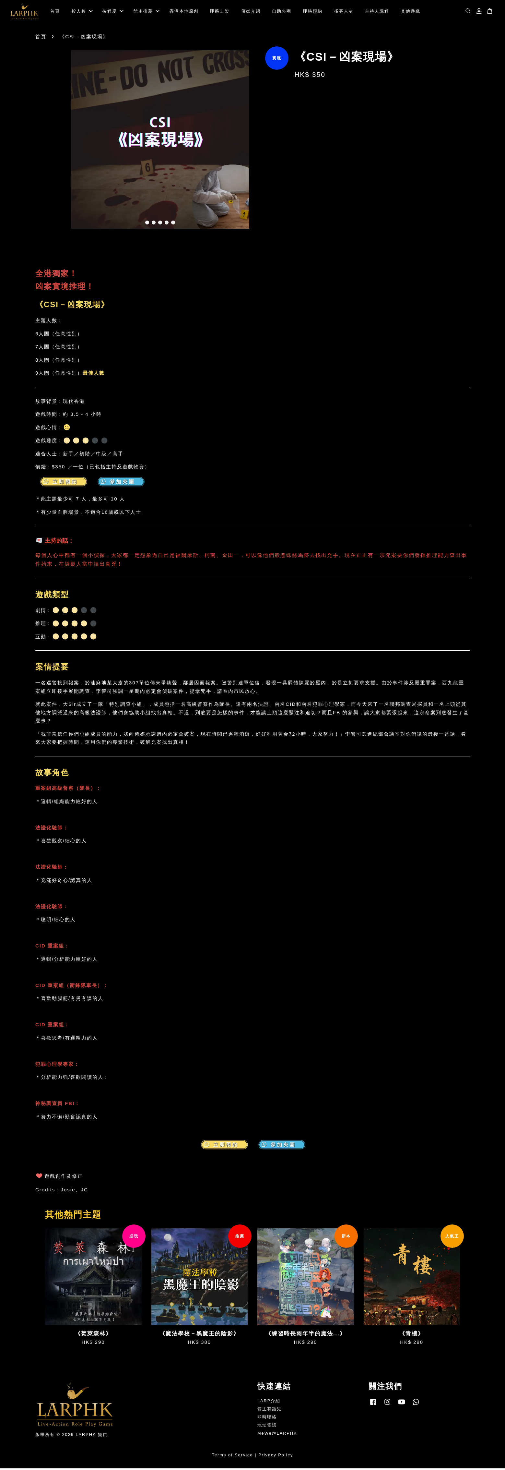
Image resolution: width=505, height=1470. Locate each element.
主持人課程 (377, 12)
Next (276, 143)
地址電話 (267, 1427)
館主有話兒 (269, 1410)
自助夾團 (281, 12)
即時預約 (313, 12)
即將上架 (219, 12)
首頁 (55, 12)
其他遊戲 (410, 12)
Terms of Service (232, 1456)
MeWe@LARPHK (277, 1434)
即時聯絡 (267, 1418)
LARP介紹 (268, 1402)
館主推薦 (146, 12)
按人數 (82, 12)
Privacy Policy (275, 1456)
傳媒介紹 (251, 12)
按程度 (112, 12)
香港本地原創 (184, 12)
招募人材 (344, 12)
